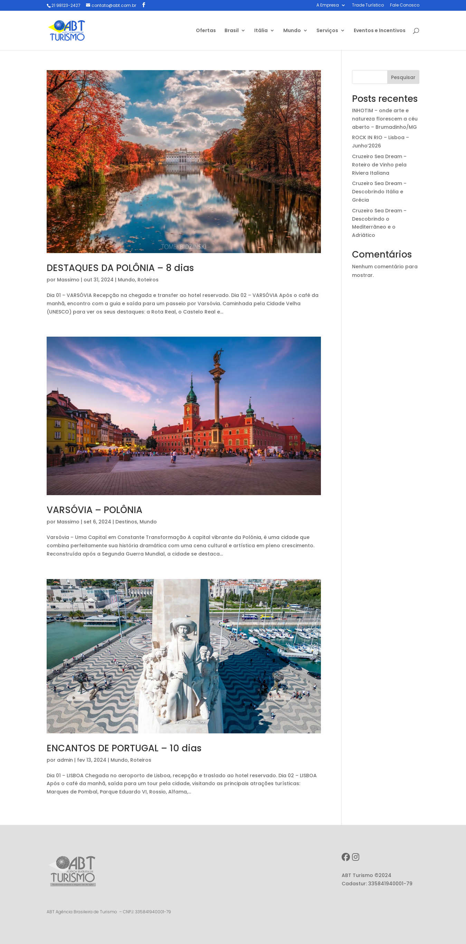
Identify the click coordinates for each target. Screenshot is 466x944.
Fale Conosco (404, 5)
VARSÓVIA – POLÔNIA (94, 510)
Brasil (232, 31)
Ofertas (206, 31)
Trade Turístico (368, 5)
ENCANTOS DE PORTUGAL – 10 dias (124, 748)
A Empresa (327, 5)
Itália (261, 31)
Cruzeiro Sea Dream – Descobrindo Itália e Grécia (379, 191)
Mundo (292, 31)
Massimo (68, 279)
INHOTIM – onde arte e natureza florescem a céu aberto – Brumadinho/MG (385, 119)
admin (65, 760)
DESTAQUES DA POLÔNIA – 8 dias (120, 268)
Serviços (327, 31)
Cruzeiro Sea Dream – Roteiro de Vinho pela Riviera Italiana (379, 164)
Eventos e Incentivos (380, 31)
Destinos (126, 521)
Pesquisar (403, 77)
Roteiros (148, 279)
